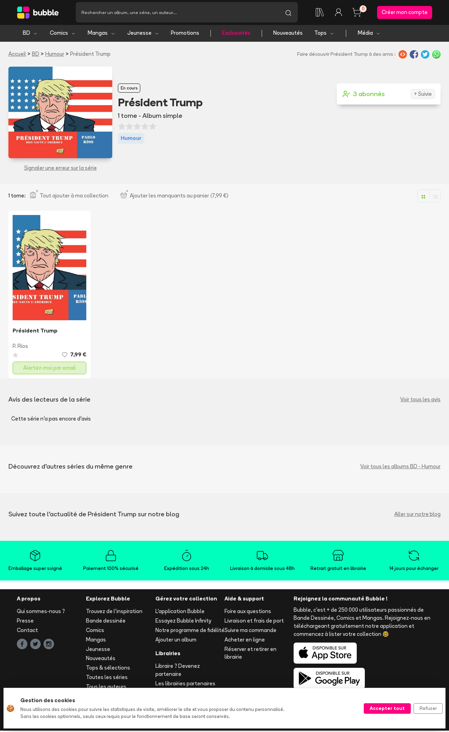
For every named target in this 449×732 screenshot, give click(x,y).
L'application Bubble (180, 612)
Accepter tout (387, 708)
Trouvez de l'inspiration (114, 612)
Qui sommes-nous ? (41, 612)
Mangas (101, 34)
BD (30, 34)
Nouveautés (288, 34)
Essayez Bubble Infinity (183, 622)
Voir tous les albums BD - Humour (400, 467)
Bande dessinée (106, 622)
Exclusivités (236, 34)
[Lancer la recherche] (288, 13)
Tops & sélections (108, 669)
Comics (63, 34)
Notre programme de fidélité (189, 631)
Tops (324, 34)
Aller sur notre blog (417, 515)
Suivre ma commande (250, 631)
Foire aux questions (247, 612)
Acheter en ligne (244, 640)
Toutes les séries (107, 678)
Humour (54, 55)
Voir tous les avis (420, 400)
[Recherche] (177, 13)
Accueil (17, 55)
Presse (25, 622)
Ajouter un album (175, 640)
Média (369, 34)
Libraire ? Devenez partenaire (177, 671)
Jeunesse (143, 34)
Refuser (428, 708)
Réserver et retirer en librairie (250, 654)
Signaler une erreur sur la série (60, 169)
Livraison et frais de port (254, 622)
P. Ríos (20, 347)
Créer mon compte (405, 12)
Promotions (185, 34)
